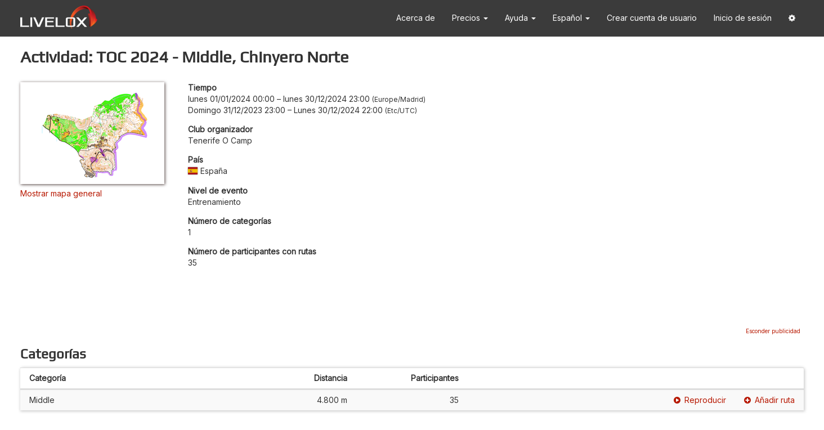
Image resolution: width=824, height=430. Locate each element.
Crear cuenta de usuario (652, 18)
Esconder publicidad (773, 331)
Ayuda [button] (520, 18)
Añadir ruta (769, 400)
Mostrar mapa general (61, 193)
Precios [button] (470, 18)
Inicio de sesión (743, 18)
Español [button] (571, 18)
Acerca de (415, 18)
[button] (792, 18)
